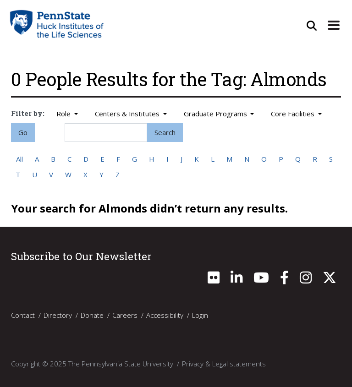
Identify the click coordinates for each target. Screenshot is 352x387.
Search (165, 132)
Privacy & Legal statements (224, 363)
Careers (125, 314)
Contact (23, 314)
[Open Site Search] (311, 25)
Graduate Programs (216, 113)
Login (200, 314)
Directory (58, 314)
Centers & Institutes (128, 113)
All (19, 159)
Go (23, 132)
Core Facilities (293, 113)
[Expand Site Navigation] (333, 25)
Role (64, 113)
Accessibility (164, 314)
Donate (92, 314)
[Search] (106, 132)
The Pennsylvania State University (120, 363)
